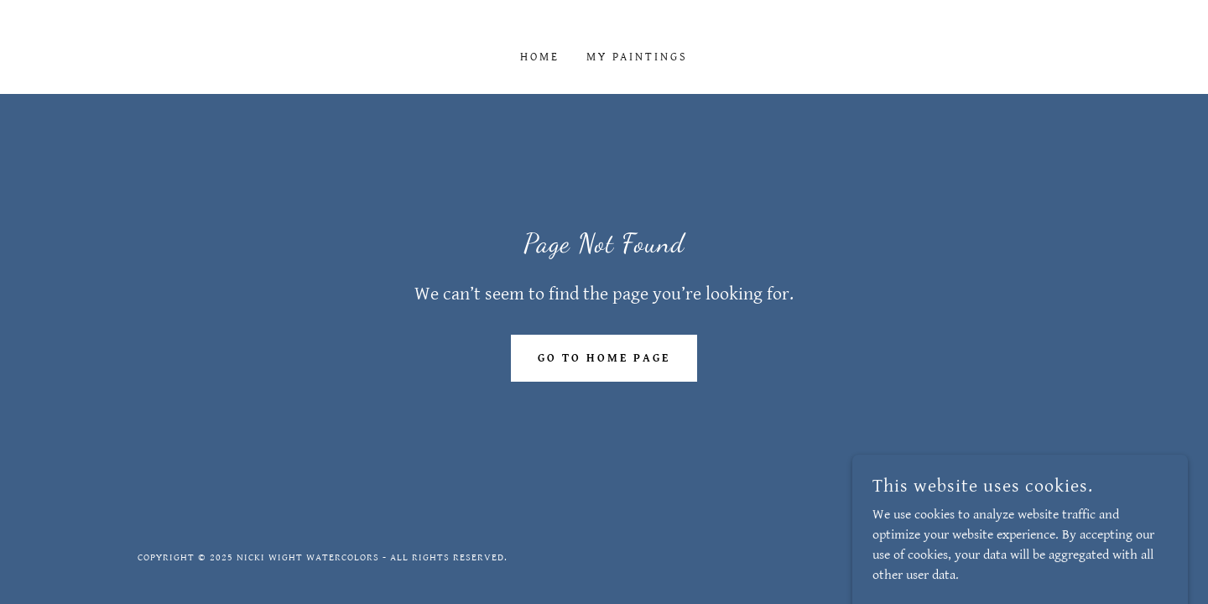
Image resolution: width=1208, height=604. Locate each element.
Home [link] (540, 57)
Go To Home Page (604, 358)
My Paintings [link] (637, 57)
